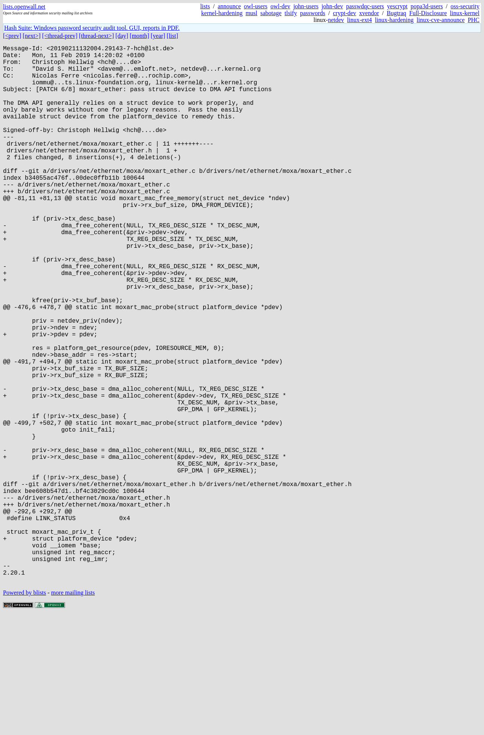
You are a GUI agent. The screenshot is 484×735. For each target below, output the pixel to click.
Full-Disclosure (428, 13)
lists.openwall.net (24, 6)
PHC (473, 20)
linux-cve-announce (441, 20)
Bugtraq (396, 13)
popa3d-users (427, 6)
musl (251, 13)
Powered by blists (24, 712)
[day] (121, 36)
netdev (336, 20)
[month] (139, 36)
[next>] (31, 36)
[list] (172, 36)
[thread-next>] (96, 36)
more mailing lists (73, 712)
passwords (312, 13)
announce (229, 6)
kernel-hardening (221, 13)
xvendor (369, 13)
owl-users (255, 6)
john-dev (332, 6)
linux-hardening (394, 20)
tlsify (290, 13)
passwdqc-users (365, 6)
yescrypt (397, 6)
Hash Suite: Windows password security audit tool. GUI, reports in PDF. (92, 28)
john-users (306, 6)
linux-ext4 (359, 20)
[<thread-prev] (59, 36)
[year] (158, 36)
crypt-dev (344, 13)
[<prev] (12, 36)
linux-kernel (464, 13)
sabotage (271, 13)
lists (205, 6)
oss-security (465, 6)
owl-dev (280, 6)
